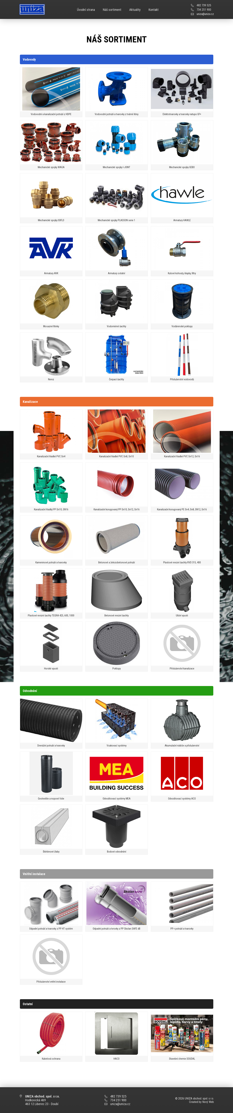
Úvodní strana (86, 10)
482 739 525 (204, 5)
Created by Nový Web (201, 1102)
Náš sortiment (112, 10)
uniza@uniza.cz (205, 14)
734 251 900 (204, 9)
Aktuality (135, 10)
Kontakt (154, 10)
